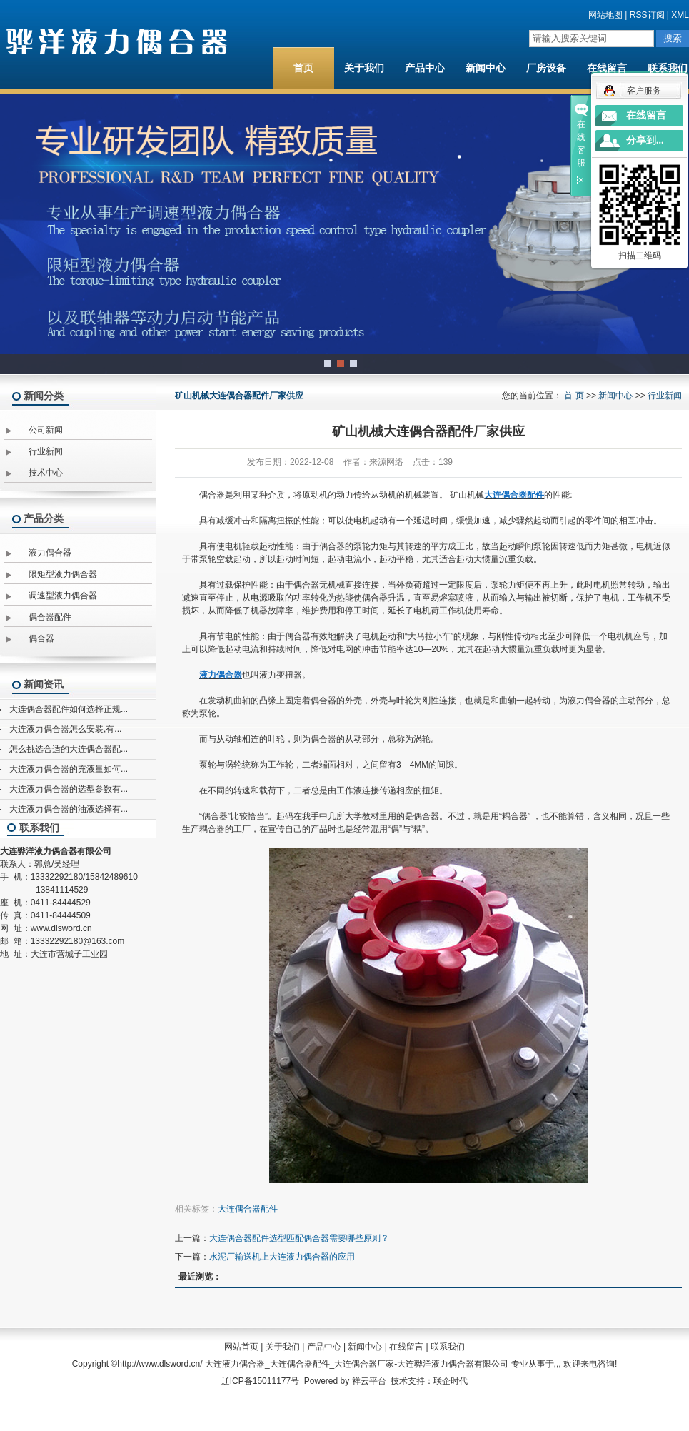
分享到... (645, 140)
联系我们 (448, 1347)
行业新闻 (46, 451)
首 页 (573, 396)
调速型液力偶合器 (63, 596)
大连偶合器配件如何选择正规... (68, 709)
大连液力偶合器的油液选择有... (68, 809)
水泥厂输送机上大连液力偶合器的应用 (282, 1257)
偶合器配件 (50, 617)
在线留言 (607, 68)
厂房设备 (546, 68)
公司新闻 (46, 430)
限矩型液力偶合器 (63, 574)
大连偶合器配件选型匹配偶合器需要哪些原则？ (299, 1238)
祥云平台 (369, 1381)
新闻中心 (486, 68)
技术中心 (46, 473)
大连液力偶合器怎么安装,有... (65, 729)
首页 (303, 68)
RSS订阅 (647, 15)
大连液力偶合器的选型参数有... (68, 789)
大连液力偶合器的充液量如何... (68, 769)
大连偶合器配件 (248, 1209)
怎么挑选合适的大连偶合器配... (68, 749)
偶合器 (41, 638)
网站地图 (605, 15)
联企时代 (450, 1381)
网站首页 (241, 1347)
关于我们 (364, 68)
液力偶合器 (50, 553)
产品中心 (425, 68)
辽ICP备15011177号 (260, 1381)
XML (680, 15)
